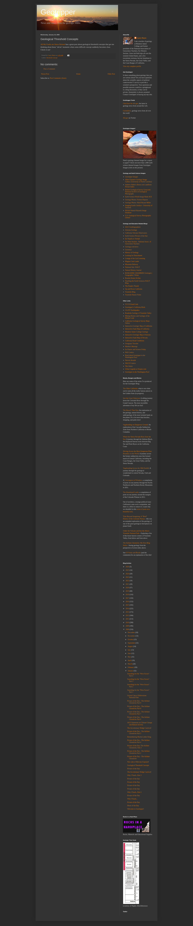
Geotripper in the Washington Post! (137, 372)
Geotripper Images (131, 177)
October (131, 639)
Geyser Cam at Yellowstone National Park (136, 697)
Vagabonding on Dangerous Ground (135, 425)
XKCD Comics (130, 363)
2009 (128, 626)
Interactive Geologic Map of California (138, 326)
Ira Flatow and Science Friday (135, 349)
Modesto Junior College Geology (136, 332)
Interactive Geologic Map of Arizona (138, 335)
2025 (128, 570)
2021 (128, 584)
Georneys (128, 250)
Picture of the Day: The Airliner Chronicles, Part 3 (138, 747)
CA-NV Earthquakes (132, 310)
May (129, 657)
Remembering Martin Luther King (139, 737)
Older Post (111, 74)
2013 (128, 612)
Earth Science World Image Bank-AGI (138, 197)
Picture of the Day (133, 769)
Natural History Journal (133, 270)
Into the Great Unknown (131, 398)
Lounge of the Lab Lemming (135, 258)
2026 (128, 567)
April (130, 660)
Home (78, 74)
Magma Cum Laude (132, 261)
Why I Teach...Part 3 (134, 775)
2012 (128, 615)
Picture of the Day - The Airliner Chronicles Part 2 (138, 752)
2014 (128, 608)
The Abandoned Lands (131, 492)
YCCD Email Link (131, 304)
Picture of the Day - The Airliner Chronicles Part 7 (138, 713)
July (129, 650)
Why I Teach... (132, 799)
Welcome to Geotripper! (135, 809)
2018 (128, 594)
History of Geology (132, 252)
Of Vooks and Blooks (133, 553)
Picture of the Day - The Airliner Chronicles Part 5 (138, 732)
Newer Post (45, 74)
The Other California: (130, 388)
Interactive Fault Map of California (137, 329)
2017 (128, 598)
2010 (128, 622)
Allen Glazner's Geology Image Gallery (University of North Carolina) (138, 181)
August (130, 646)
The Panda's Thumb (132, 286)
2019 (128, 591)
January (130, 671)
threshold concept (51, 58)
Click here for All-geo (130, 103)
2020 (128, 588)
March (130, 664)
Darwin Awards (130, 360)
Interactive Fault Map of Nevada (136, 338)
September (131, 643)
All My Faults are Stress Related (52, 44)
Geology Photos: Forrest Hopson (136, 200)
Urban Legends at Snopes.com (135, 369)
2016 (128, 601)
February (131, 667)
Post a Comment (49, 69)
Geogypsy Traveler (131, 343)
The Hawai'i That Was (130, 410)
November (131, 636)
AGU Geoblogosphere (133, 227)
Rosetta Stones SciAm (133, 278)
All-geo (125, 118)
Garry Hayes (141, 38)
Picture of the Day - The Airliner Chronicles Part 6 (138, 718)
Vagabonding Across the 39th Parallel (136, 468)
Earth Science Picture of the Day (136, 236)
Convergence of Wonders (133, 480)
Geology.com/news (131, 247)
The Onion (129, 366)
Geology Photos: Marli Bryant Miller (138, 203)
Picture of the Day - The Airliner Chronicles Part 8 (138, 707)
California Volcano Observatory (136, 233)
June (129, 653)
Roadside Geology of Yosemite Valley (138, 313)
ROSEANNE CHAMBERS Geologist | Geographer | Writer (138, 274)
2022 (128, 581)
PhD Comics (129, 352)
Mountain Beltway (131, 264)
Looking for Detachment (133, 255)
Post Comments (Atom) (58, 78)
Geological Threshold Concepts (138, 765)
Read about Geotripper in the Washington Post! (135, 356)
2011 (127, 619)
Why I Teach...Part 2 (134, 792)
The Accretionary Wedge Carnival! (139, 728)
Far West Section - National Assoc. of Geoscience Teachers (138, 243)
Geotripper (57, 12)
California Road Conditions (134, 341)
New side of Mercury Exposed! (138, 762)
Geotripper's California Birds (135, 307)
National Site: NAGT (132, 267)
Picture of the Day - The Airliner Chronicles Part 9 (138, 702)
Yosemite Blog (130, 292)
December (131, 632)
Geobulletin (127, 111)
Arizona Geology (131, 230)
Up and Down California (133, 289)
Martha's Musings (131, 346)
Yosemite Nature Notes (133, 295)
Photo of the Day (133, 806)
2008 (128, 629)
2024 (128, 574)
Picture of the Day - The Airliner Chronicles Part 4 (138, 741)
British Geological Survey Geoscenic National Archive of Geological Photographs (138, 192)
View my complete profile (132, 66)
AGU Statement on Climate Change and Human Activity (139, 724)
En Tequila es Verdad (132, 239)
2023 (128, 577)
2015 (128, 605)
